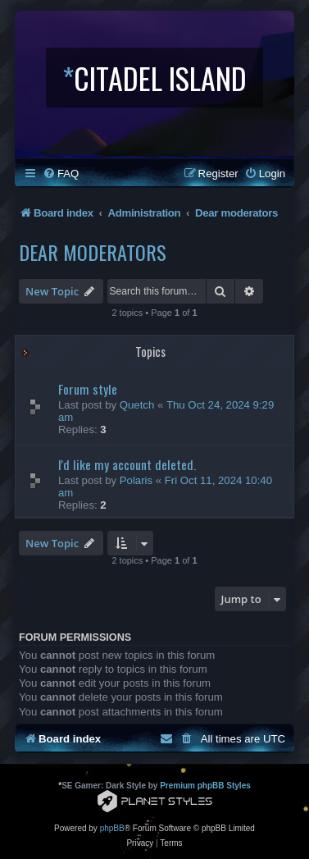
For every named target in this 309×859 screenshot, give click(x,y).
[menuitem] (61, 173)
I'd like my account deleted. (127, 464)
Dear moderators (92, 252)
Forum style (87, 389)
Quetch (137, 405)
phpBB (112, 828)
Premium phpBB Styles (205, 785)
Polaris (136, 480)
